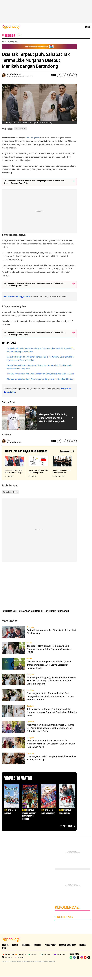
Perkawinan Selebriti (10, 492)
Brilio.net (19, 957)
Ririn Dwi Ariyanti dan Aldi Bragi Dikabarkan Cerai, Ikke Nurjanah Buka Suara (40, 373)
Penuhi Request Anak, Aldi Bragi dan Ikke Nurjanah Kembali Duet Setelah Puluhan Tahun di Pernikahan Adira (51, 743)
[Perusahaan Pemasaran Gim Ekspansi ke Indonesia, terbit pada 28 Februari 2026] (62, 466)
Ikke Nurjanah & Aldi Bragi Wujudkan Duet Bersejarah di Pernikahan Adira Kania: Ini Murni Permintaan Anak (50, 696)
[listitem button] (69, 75)
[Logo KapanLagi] (10, 27)
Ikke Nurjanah (13, 42)
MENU (87, 27)
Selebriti (30, 706)
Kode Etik (37, 945)
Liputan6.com (8, 954)
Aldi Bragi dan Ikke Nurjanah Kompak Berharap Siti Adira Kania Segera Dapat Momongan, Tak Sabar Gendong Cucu (50, 727)
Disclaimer (26, 945)
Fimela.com (7, 957)
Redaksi (15, 945)
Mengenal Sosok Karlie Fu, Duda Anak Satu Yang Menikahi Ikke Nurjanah (53, 418)
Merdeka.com (60, 954)
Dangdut (30, 627)
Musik (29, 643)
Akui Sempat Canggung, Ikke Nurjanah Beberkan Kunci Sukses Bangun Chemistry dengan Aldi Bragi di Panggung (51, 680)
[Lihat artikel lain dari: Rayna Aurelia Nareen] (66, 451)
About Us (5, 945)
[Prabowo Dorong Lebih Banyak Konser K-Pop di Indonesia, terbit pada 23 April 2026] (14, 466)
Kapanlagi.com (21, 954)
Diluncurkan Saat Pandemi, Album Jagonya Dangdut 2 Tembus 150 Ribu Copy (40, 379)
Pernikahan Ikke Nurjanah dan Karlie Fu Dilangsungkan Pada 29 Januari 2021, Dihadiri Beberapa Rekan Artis (34, 182)
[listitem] (19, 35)
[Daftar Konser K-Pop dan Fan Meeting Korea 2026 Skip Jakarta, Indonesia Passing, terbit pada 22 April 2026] (38, 466)
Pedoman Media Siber (67, 945)
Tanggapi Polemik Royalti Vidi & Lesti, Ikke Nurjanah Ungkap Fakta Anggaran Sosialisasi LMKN (49, 649)
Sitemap (82, 945)
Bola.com (45, 954)
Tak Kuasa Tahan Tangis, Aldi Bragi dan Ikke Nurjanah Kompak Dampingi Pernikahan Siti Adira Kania (52, 712)
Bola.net (32, 954)
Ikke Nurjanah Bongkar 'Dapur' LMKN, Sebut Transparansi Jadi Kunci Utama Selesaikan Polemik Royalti (49, 664)
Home (4, 42)
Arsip (4, 947)
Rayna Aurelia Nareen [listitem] (14, 74)
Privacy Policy (50, 945)
